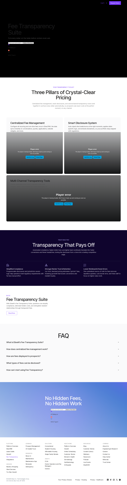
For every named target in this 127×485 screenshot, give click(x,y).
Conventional (49, 446)
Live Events (86, 462)
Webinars (86, 454)
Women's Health (69, 457)
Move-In (28, 456)
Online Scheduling (69, 451)
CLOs (46, 461)
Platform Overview (12, 446)
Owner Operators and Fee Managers (53, 465)
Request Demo (115, 3)
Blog (84, 446)
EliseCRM (9, 449)
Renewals (29, 464)
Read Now (11, 313)
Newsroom (86, 457)
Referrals (105, 459)
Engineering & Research (110, 449)
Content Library (88, 451)
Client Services (11, 469)
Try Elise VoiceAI (11, 472)
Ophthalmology (69, 462)
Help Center (106, 457)
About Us (106, 446)
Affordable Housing (51, 451)
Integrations (10, 459)
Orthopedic (67, 465)
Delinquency (29, 467)
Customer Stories (69, 454)
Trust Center (107, 462)
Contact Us (106, 454)
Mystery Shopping (12, 467)
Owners (47, 469)
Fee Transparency (12, 457)
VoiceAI (8, 454)
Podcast (85, 459)
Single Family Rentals (51, 454)
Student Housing (50, 449)
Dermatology (68, 459)
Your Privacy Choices (65, 480)
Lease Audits (10, 451)
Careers (105, 451)
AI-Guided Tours (31, 449)
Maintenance (30, 458)
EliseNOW (86, 465)
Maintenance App (31, 461)
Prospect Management (33, 446)
